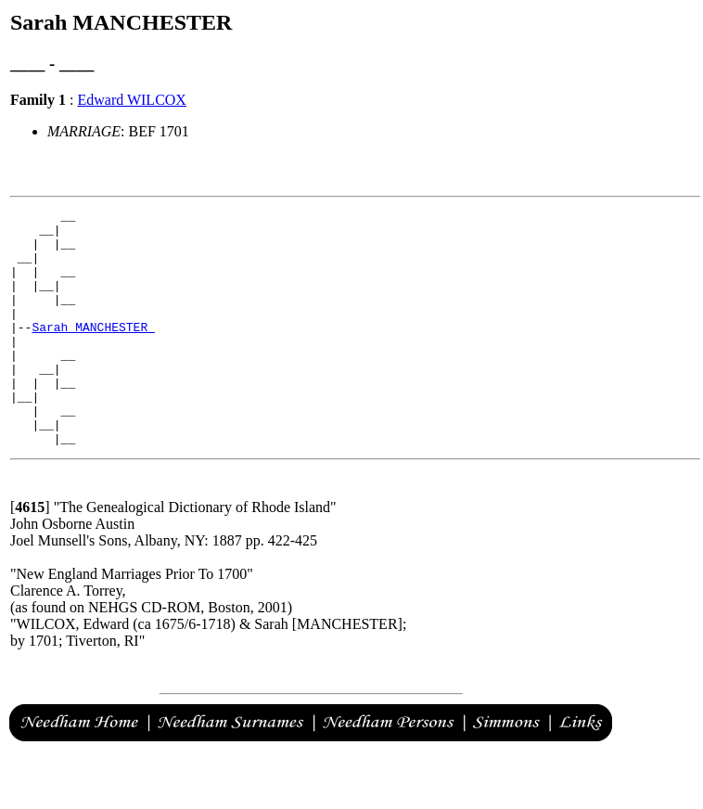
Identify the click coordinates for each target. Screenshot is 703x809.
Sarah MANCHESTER (93, 351)
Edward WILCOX (131, 100)
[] (30, 554)
